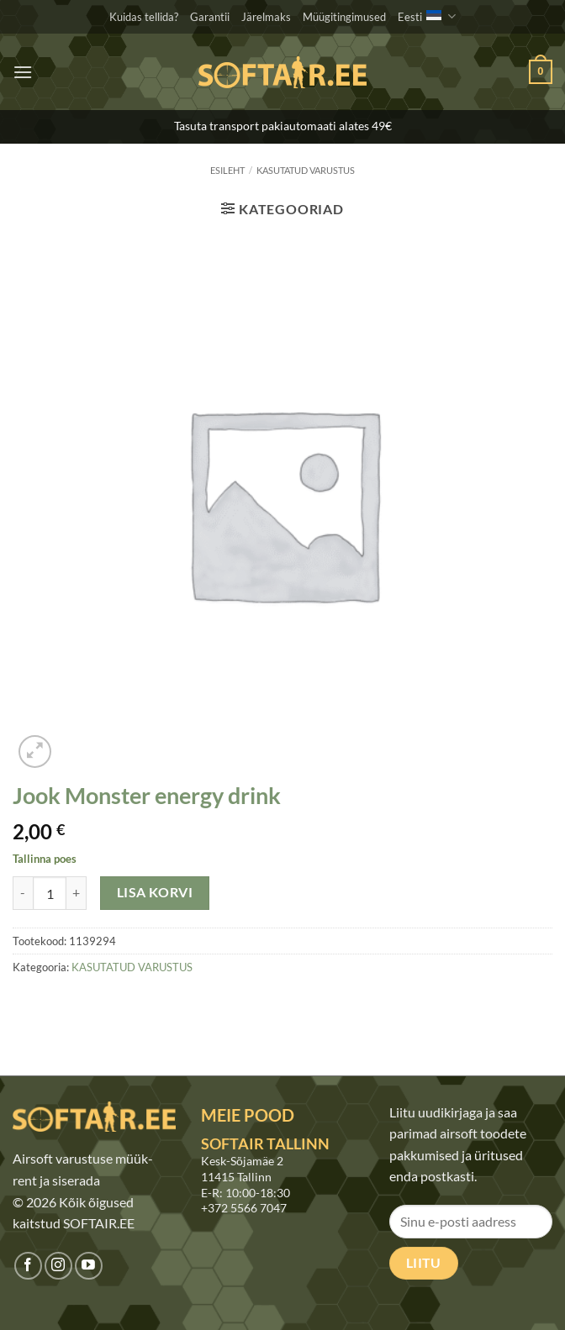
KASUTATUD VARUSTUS (305, 170)
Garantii (210, 17)
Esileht (227, 170)
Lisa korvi (155, 892)
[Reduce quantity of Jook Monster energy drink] (23, 893)
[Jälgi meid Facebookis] (28, 1266)
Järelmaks (266, 17)
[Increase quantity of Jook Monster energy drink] (76, 893)
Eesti (426, 16)
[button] (23, 71)
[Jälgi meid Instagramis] (58, 1266)
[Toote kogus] (49, 893)
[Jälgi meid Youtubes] (89, 1266)
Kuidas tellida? (143, 17)
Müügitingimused (344, 17)
